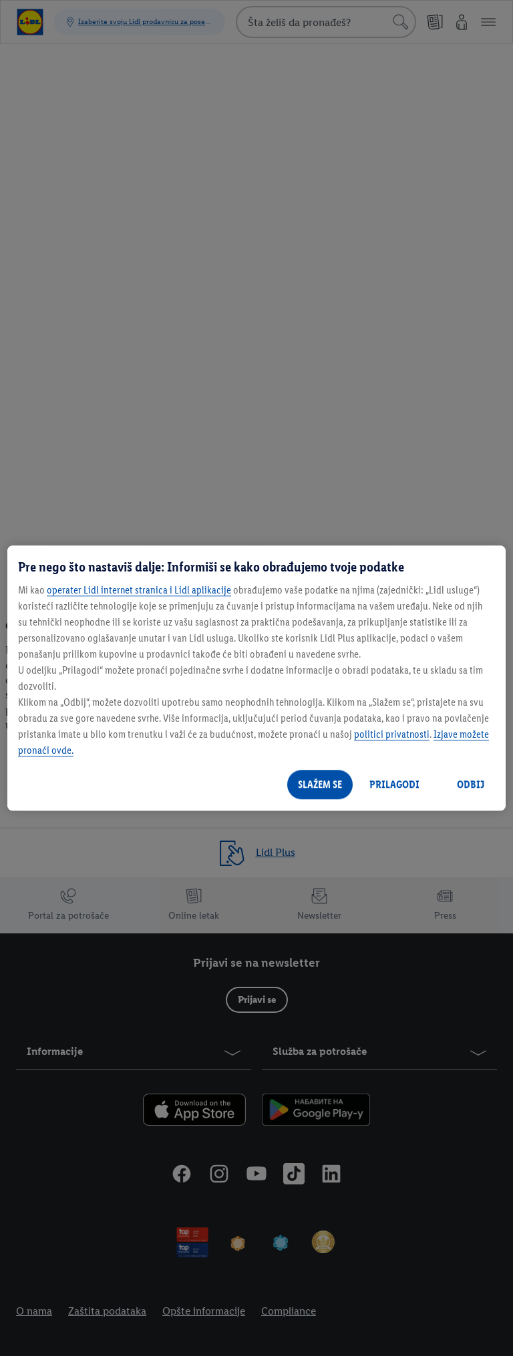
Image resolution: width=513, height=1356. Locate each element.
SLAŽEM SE (320, 784)
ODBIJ (470, 784)
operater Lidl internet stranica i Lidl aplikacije (139, 590)
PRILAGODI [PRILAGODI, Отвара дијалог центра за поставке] (394, 784)
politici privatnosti (392, 734)
